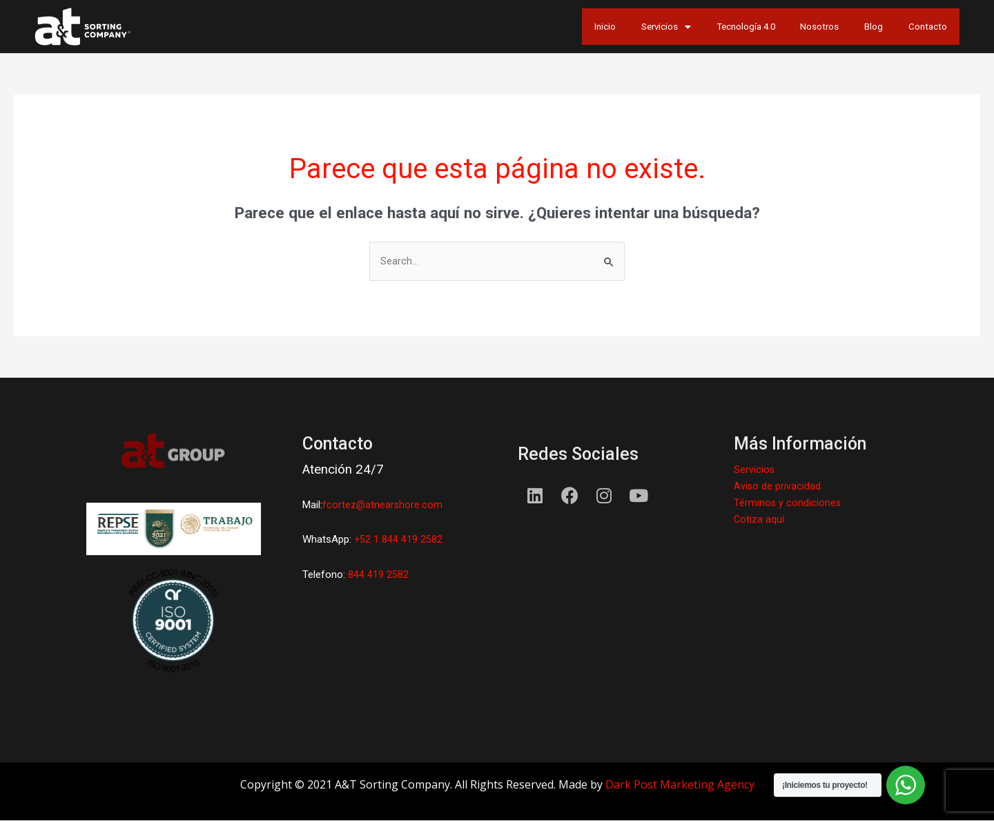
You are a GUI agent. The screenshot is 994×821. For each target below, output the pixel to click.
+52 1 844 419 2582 (398, 540)
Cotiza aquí (759, 520)
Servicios (594, 26)
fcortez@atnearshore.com (383, 506)
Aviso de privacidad (777, 487)
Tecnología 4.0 (693, 26)
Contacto (920, 26)
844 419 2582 (378, 575)
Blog (854, 26)
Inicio (518, 26)
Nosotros (785, 26)
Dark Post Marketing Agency (679, 785)
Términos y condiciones (788, 503)
